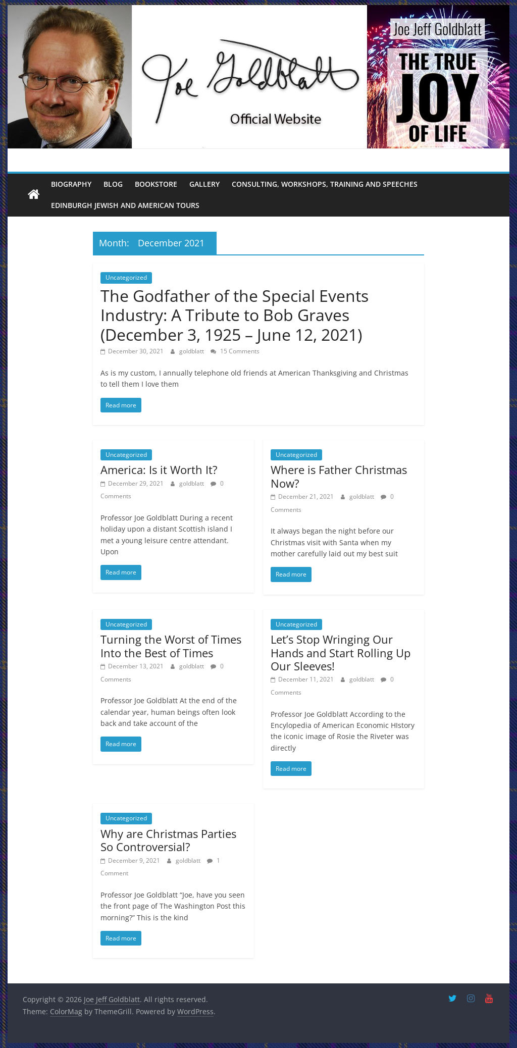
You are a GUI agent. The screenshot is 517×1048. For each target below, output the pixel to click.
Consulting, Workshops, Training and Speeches (325, 184)
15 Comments (235, 351)
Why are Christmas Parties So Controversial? (168, 840)
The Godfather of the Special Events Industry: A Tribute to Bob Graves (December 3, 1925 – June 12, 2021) (234, 315)
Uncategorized (126, 277)
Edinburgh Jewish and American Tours (125, 205)
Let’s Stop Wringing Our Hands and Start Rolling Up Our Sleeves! (340, 652)
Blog (113, 184)
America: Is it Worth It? (159, 469)
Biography (71, 184)
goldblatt (192, 351)
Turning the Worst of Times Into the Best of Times (170, 646)
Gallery (204, 184)
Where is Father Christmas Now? (339, 476)
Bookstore (156, 184)
